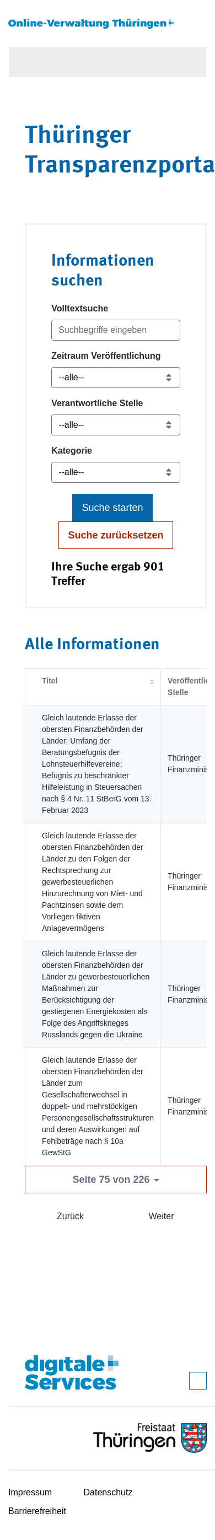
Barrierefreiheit (37, 1511)
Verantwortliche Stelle (97, 403)
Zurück (70, 1216)
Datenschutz (108, 1492)
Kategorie (71, 450)
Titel (50, 680)
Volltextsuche (79, 308)
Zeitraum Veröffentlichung (105, 355)
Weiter (161, 1216)
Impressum (30, 1492)
